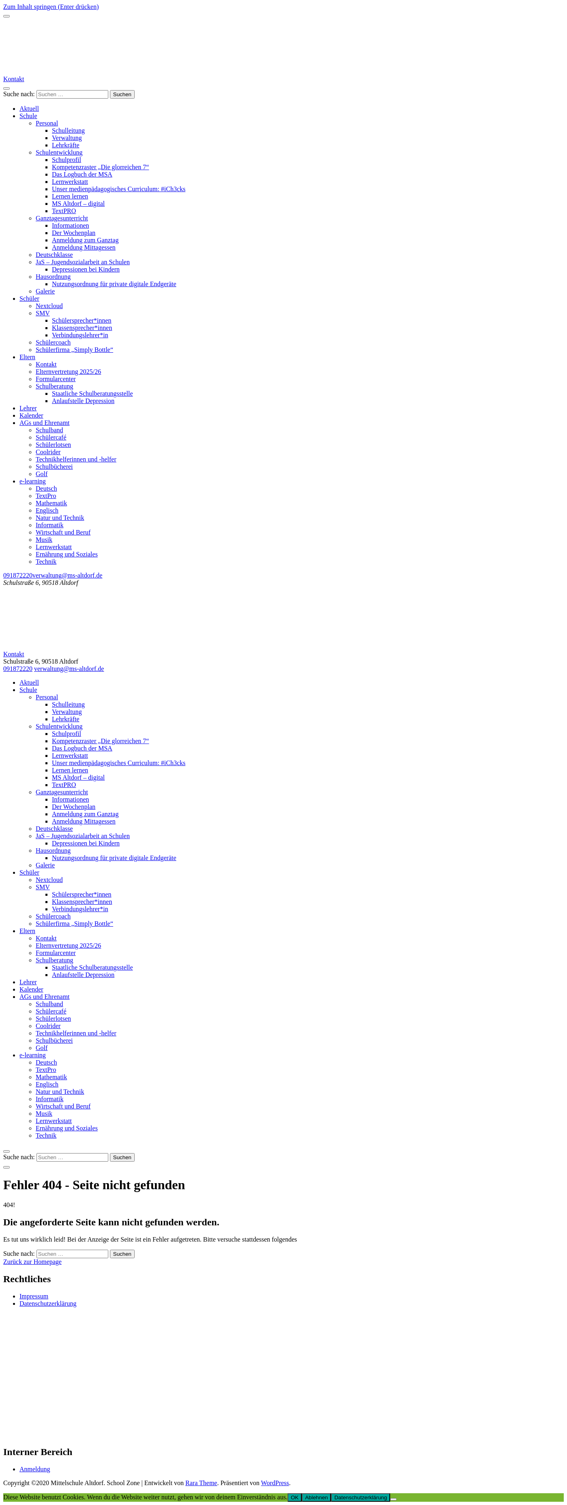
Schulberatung (54, 386)
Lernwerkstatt (70, 181)
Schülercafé (51, 437)
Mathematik (51, 503)
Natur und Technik (60, 517)
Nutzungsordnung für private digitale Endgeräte (114, 283)
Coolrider (48, 451)
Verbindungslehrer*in (80, 335)
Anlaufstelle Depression (83, 400)
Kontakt (13, 78)
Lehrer (28, 408)
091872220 (17, 575)
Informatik (49, 525)
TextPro (46, 495)
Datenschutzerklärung (47, 1303)
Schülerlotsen (53, 444)
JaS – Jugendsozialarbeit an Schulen (83, 262)
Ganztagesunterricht (62, 218)
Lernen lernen (70, 196)
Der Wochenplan (73, 232)
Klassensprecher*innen (82, 327)
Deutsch (46, 488)
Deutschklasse (54, 254)
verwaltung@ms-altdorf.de (67, 575)
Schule (28, 115)
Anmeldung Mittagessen (84, 247)
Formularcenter (56, 378)
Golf (41, 473)
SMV (43, 313)
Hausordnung (53, 276)
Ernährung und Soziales (67, 554)
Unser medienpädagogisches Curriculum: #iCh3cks (118, 188)
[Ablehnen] (393, 1499)
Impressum (33, 1296)
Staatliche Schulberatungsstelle (92, 393)
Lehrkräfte (65, 145)
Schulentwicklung (59, 152)
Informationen (70, 225)
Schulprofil (66, 159)
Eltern (27, 357)
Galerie (45, 291)
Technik (46, 561)
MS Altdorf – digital (78, 203)
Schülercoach (53, 342)
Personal (47, 123)
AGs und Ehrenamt (44, 422)
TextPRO (64, 210)
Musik (44, 539)
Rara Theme (201, 1482)
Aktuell (29, 108)
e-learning (32, 481)
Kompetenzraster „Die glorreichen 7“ (100, 167)
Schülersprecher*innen (82, 320)
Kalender (31, 415)
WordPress (275, 1482)
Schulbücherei (54, 466)
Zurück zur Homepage (32, 1261)
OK (295, 1497)
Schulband (49, 430)
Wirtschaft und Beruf (63, 532)
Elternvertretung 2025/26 (68, 371)
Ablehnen (316, 1497)
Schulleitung (68, 130)
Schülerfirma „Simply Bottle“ (74, 349)
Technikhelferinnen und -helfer (76, 459)
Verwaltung (67, 137)
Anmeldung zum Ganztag (85, 240)
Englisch (47, 510)
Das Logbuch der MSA (82, 174)
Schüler (29, 298)
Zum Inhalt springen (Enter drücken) (51, 6)
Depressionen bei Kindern (86, 269)
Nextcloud (49, 305)
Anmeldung (34, 1469)
